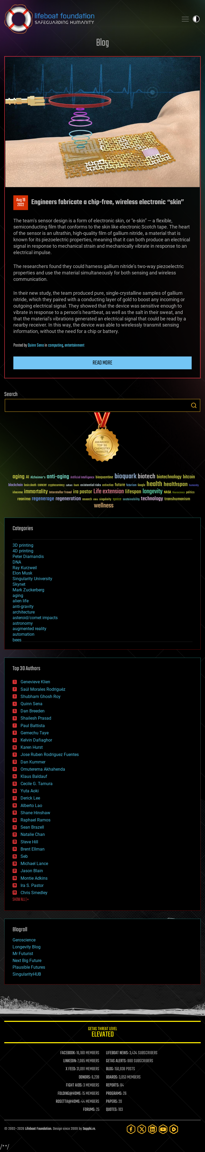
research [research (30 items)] (87, 499)
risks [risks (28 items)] (95, 499)
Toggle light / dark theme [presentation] (196, 18)
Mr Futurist (23, 953)
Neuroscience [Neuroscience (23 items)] (178, 492)
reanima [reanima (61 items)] (23, 499)
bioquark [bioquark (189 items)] (125, 476)
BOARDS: (112, 1077)
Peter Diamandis (28, 556)
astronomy (23, 623)
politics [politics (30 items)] (190, 492)
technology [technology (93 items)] (152, 499)
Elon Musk (22, 573)
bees (17, 639)
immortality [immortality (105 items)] (36, 491)
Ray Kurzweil (25, 567)
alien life (21, 600)
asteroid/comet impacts (35, 617)
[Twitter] (141, 1129)
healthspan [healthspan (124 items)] (176, 484)
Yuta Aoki (30, 790)
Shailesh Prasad (36, 718)
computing (55, 345)
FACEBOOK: (68, 1053)
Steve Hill (29, 841)
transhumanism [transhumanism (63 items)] (177, 499)
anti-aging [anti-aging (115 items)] (58, 477)
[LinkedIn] (152, 1129)
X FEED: (71, 1069)
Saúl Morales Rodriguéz (43, 689)
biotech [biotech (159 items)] (146, 476)
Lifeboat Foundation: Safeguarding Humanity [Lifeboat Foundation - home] (89, 19)
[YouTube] (163, 1129)
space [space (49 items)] (117, 499)
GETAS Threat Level (102, 1033)
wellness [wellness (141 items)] (103, 505)
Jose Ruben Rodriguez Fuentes (50, 754)
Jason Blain (32, 870)
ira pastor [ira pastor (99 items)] (82, 492)
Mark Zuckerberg (28, 589)
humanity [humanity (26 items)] (194, 485)
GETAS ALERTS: (116, 1061)
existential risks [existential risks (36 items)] (90, 485)
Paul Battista (33, 725)
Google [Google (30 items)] (141, 485)
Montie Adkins (34, 878)
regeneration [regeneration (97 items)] (68, 499)
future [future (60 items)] (120, 484)
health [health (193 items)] (154, 484)
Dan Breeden (33, 710)
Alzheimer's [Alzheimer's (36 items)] (37, 478)
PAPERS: (112, 1101)
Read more (102, 362)
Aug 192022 (20, 202)
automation (23, 634)
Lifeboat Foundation (38, 1129)
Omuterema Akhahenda (43, 769)
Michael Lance (34, 863)
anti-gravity (23, 606)
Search (193, 405)
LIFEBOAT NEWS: (117, 1053)
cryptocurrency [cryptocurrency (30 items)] (56, 485)
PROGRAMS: (114, 1093)
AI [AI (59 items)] (27, 477)
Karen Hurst (32, 747)
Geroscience (24, 939)
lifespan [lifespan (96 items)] (133, 492)
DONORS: (85, 1077)
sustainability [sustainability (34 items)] (131, 500)
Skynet (19, 584)
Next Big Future (27, 960)
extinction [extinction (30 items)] (107, 485)
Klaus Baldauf (34, 776)
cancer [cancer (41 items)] (42, 485)
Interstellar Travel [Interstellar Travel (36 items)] (60, 493)
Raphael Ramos (35, 820)
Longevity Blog (27, 946)
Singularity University (32, 578)
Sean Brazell (32, 827)
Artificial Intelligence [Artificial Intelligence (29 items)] (82, 477)
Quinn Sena (36, 345)
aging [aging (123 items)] (19, 477)
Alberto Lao (31, 805)
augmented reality (29, 628)
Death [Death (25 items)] (76, 485)
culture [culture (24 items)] (69, 485)
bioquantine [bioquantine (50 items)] (104, 477)
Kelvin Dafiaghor (36, 740)
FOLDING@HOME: (69, 1093)
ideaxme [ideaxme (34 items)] (18, 493)
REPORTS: (112, 1085)
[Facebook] (131, 1129)
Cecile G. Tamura (37, 783)
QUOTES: (111, 1109)
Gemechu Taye (35, 732)
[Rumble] (173, 1129)
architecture (24, 612)
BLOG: (110, 1069)
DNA (17, 562)
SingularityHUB (27, 974)
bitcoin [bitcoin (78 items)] (189, 477)
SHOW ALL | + (21, 899)
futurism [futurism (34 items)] (131, 485)
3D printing (23, 545)
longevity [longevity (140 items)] (153, 491)
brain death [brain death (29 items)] (30, 485)
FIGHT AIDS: (74, 1085)
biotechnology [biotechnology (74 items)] (169, 477)
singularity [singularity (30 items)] (105, 499)
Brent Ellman (33, 849)
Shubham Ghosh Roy (41, 696)
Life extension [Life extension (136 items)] (108, 491)
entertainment (74, 345)
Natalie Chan (33, 834)
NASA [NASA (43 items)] (167, 492)
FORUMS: (89, 1109)
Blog (102, 43)
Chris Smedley (34, 892)
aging (18, 595)
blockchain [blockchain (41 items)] (15, 485)
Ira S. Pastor (32, 885)
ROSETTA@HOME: (68, 1101)
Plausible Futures (29, 967)
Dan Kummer (33, 762)
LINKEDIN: (70, 1061)
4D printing (23, 550)
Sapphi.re (89, 1129)
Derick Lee (30, 798)
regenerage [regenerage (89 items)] (43, 499)
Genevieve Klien (35, 681)
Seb (24, 856)
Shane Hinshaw (35, 812)
